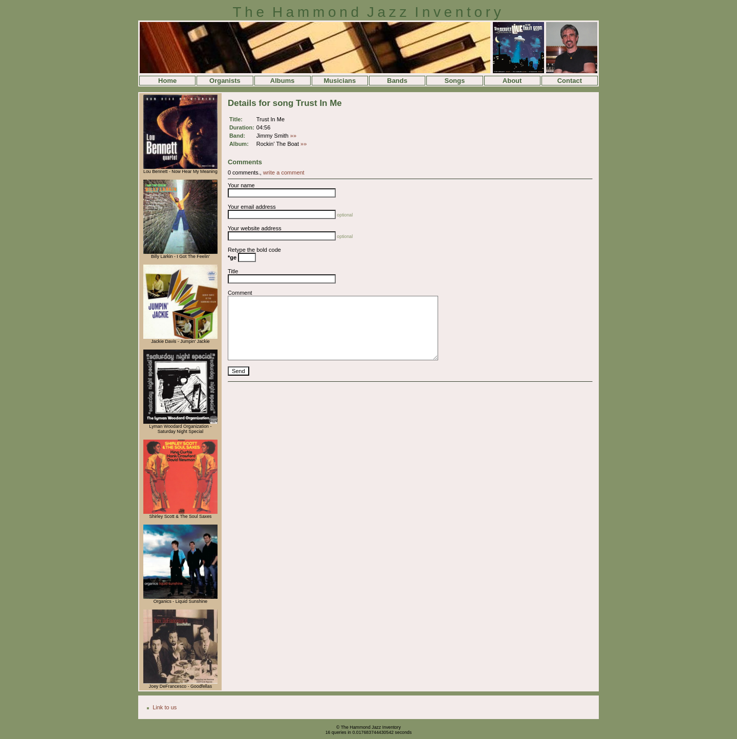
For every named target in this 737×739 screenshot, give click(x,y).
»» (293, 136)
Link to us (165, 707)
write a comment (284, 172)
